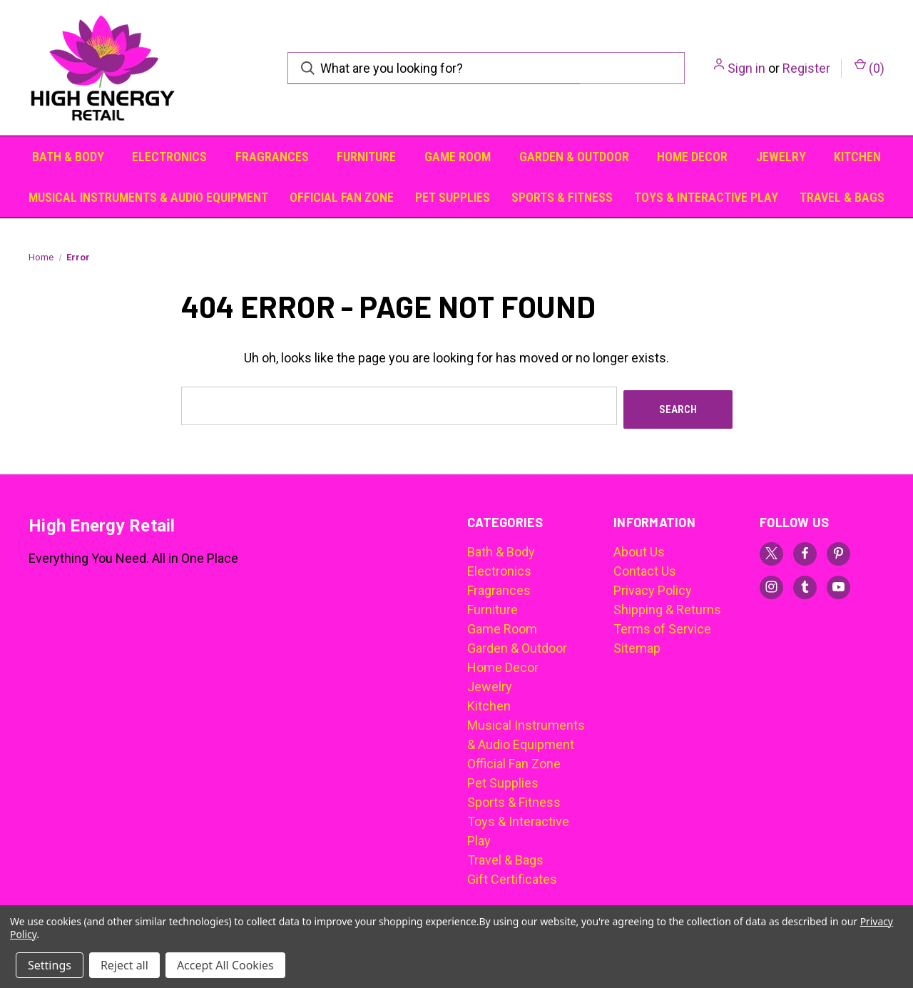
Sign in (746, 68)
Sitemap (636, 644)
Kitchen (857, 156)
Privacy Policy (652, 586)
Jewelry (781, 156)
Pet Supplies (452, 197)
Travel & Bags (842, 197)
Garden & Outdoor (574, 156)
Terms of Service (662, 625)
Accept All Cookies (225, 965)
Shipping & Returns (667, 606)
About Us (639, 548)
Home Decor (692, 156)
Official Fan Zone (342, 197)
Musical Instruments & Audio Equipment (148, 197)
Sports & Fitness (562, 197)
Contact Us (644, 567)
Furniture (366, 156)
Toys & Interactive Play (706, 197)
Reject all (124, 965)
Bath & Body (68, 156)
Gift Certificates (512, 875)
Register (806, 68)
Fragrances (272, 156)
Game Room (457, 156)
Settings (49, 965)
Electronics (169, 156)
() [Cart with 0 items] (869, 67)
